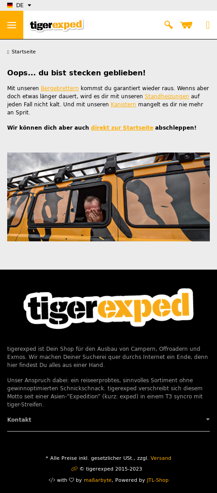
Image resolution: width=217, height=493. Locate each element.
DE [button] (15, 5)
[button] (168, 25)
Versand (161, 458)
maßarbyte (98, 480)
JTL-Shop (158, 480)
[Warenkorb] (188, 25)
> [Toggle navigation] (11, 25)
